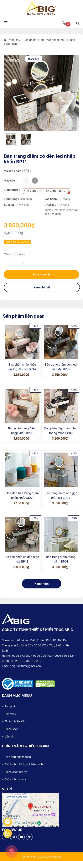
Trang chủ (14, 39)
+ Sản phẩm (9, 706)
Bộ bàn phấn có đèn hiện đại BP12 (22, 559)
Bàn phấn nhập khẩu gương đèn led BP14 (22, 367)
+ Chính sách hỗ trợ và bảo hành (22, 764)
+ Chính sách (10, 729)
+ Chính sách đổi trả (14, 771)
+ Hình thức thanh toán (16, 756)
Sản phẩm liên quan (23, 316)
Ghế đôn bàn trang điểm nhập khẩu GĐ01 (22, 495)
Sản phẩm (30, 39)
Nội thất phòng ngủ (52, 39)
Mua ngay (41, 274)
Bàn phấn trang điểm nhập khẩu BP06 (22, 430)
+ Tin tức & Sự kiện (14, 721)
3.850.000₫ (21, 374)
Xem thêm (41, 584)
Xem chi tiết (42, 287)
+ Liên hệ (7, 736)
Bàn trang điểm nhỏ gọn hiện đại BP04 (60, 495)
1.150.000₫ (21, 503)
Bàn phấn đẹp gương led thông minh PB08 (60, 430)
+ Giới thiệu (9, 713)
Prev (9, 92)
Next (74, 92)
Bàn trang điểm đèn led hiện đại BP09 (61, 367)
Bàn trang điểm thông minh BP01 (60, 559)
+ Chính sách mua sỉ (14, 779)
